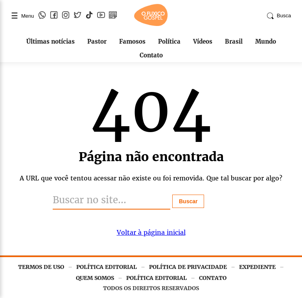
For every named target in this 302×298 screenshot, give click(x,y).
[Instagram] (66, 15)
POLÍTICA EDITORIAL (106, 266)
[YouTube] (101, 15)
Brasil (234, 41)
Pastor (97, 41)
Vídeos (202, 41)
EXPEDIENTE (257, 266)
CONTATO (212, 277)
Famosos (132, 41)
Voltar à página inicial (151, 232)
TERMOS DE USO (41, 266)
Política (169, 41)
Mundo (265, 41)
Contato (151, 55)
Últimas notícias (50, 41)
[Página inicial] (151, 24)
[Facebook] (54, 15)
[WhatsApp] (42, 15)
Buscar (188, 201)
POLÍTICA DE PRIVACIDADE (188, 266)
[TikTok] (89, 15)
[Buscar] (111, 200)
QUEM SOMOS (95, 277)
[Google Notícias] (113, 15)
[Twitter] (77, 15)
